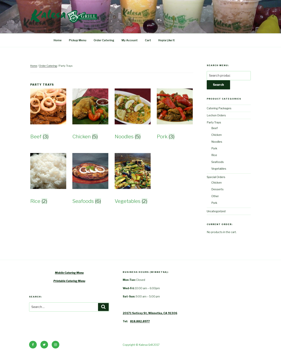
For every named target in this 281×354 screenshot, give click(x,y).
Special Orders (216, 177)
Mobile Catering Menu (69, 272)
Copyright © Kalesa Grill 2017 (141, 344)
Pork (214, 148)
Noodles (216, 141)
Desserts (217, 189)
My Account (130, 40)
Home (58, 40)
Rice (214, 155)
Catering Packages (219, 108)
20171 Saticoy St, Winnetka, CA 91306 (150, 313)
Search (218, 85)
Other (215, 196)
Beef (214, 128)
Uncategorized (216, 211)
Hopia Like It (166, 40)
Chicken (216, 134)
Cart (148, 40)
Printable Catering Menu (69, 281)
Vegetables (218, 168)
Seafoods (217, 162)
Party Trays (214, 122)
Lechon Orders (216, 115)
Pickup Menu (77, 40)
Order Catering (104, 40)
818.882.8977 (140, 321)
